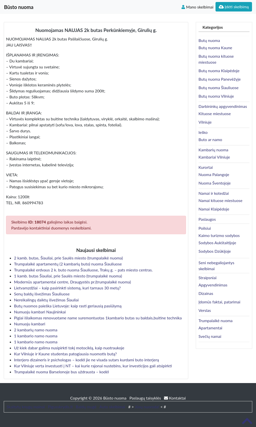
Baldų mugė (86, 406)
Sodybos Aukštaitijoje (217, 242)
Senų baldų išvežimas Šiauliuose (42, 293)
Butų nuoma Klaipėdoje (219, 70)
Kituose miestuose (214, 113)
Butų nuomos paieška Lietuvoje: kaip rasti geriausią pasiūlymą (68, 305)
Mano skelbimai (197, 6)
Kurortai (205, 167)
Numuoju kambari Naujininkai (40, 311)
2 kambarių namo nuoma (35, 329)
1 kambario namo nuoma (36, 335)
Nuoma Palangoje (213, 174)
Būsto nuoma (19, 7)
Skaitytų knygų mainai (25, 406)
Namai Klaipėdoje (213, 209)
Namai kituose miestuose (220, 200)
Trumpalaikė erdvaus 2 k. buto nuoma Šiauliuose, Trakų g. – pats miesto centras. (83, 269)
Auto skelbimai (112, 406)
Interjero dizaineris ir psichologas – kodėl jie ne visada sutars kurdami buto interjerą (86, 359)
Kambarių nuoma (213, 149)
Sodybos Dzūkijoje (214, 251)
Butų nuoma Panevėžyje (219, 79)
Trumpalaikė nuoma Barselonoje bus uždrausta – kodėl (61, 371)
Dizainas (205, 293)
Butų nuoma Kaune (215, 47)
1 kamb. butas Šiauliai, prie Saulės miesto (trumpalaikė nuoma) (68, 275)
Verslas (204, 310)
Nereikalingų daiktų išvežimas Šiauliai (46, 299)
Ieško (203, 132)
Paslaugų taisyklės (146, 398)
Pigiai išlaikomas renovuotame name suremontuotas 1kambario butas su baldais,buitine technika (98, 317)
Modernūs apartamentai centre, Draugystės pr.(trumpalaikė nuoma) (72, 281)
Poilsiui (204, 228)
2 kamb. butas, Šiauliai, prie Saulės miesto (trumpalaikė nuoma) (68, 257)
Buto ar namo (210, 139)
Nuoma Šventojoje (214, 183)
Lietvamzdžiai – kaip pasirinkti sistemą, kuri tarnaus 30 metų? (67, 287)
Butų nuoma (209, 40)
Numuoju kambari (29, 323)
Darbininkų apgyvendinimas (222, 106)
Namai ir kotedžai (213, 193)
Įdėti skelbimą (234, 6)
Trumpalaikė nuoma (215, 320)
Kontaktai (175, 398)
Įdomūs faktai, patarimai (219, 301)
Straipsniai (207, 277)
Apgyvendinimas (212, 284)
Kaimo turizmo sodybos (219, 235)
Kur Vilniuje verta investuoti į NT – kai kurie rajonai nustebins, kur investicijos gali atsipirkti (93, 365)
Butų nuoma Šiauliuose (218, 87)
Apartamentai (210, 327)
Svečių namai (209, 336)
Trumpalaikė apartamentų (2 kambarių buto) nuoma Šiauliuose (68, 263)
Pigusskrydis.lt (60, 406)
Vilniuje (205, 122)
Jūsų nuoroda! (147, 406)
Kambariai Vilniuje (214, 157)
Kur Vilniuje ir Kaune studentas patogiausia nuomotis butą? (65, 353)
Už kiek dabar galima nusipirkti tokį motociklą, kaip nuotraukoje (69, 347)
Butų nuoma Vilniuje (216, 96)
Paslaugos (207, 219)
